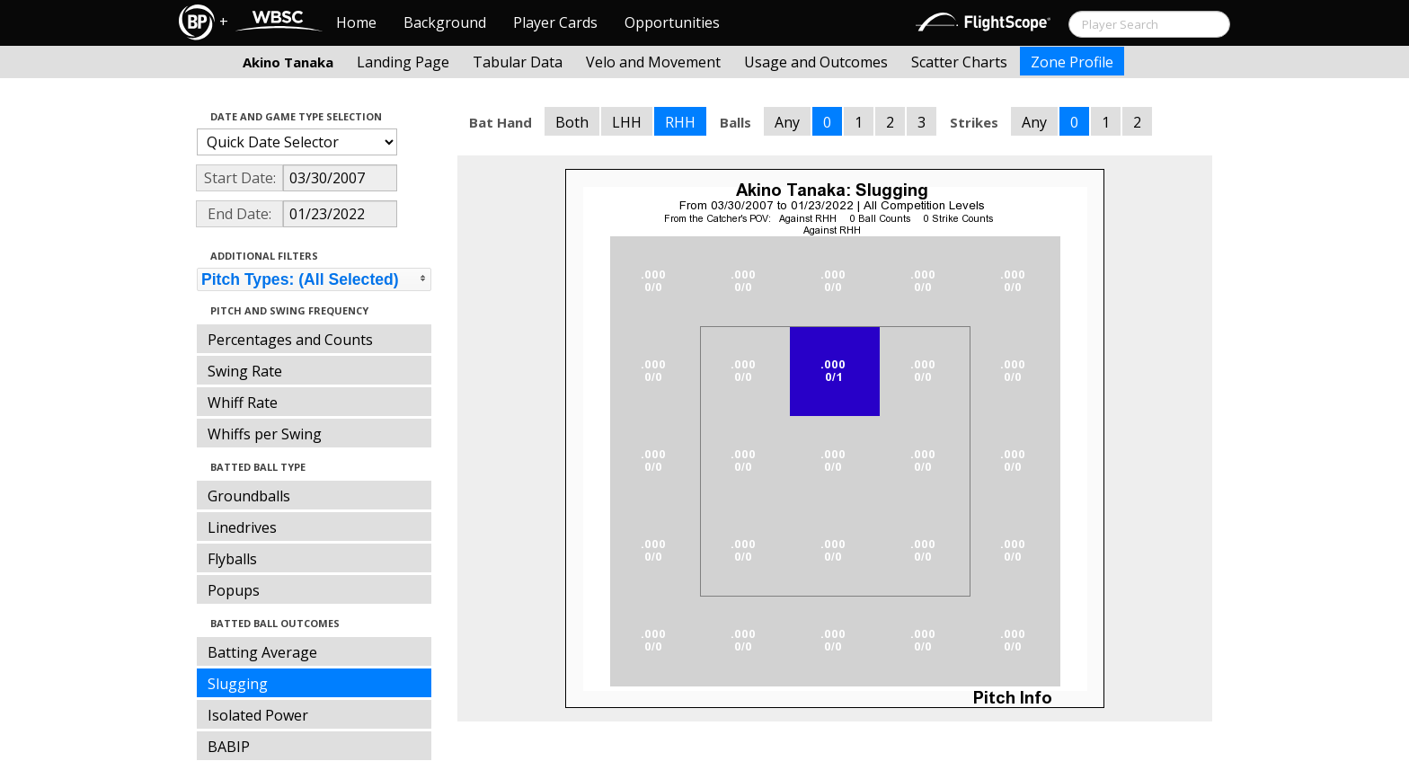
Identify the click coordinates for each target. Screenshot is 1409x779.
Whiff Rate (243, 402)
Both (572, 122)
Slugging (238, 684)
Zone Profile (1072, 62)
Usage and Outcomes (816, 62)
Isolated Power (258, 715)
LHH (627, 122)
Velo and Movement (653, 62)
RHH (680, 122)
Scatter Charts (959, 62)
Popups (234, 590)
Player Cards (555, 22)
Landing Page (403, 62)
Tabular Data (518, 62)
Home (356, 22)
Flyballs (232, 559)
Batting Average (262, 652)
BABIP (229, 747)
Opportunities (672, 22)
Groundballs (249, 496)
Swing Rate (245, 371)
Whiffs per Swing (265, 434)
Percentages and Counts (290, 340)
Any (787, 122)
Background (444, 22)
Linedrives (242, 527)
